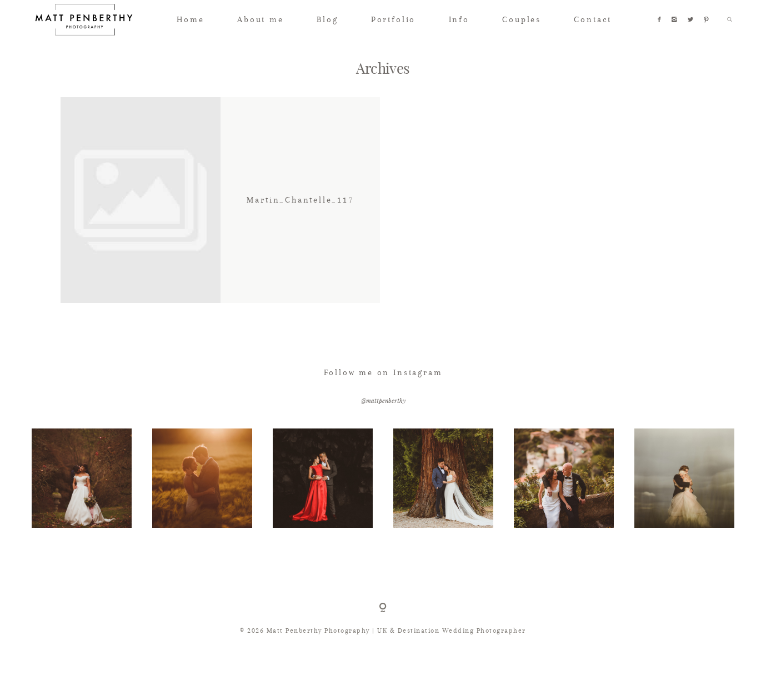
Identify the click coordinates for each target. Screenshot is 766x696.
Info (459, 19)
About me (260, 19)
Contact (593, 19)
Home (190, 19)
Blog (327, 19)
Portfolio (393, 19)
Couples (521, 19)
